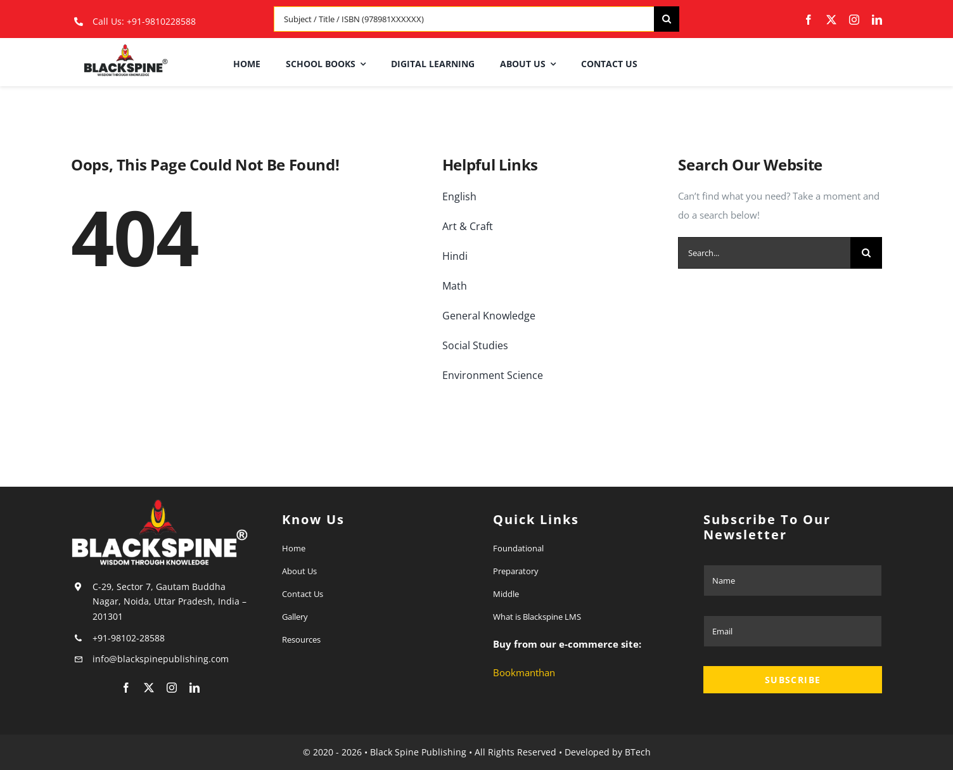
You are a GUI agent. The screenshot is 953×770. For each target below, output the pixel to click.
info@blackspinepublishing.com (162, 659)
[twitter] (831, 20)
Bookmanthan (524, 672)
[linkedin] (877, 20)
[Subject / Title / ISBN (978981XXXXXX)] (464, 19)
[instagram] (854, 20)
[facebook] (808, 20)
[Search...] (764, 253)
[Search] (666, 19)
